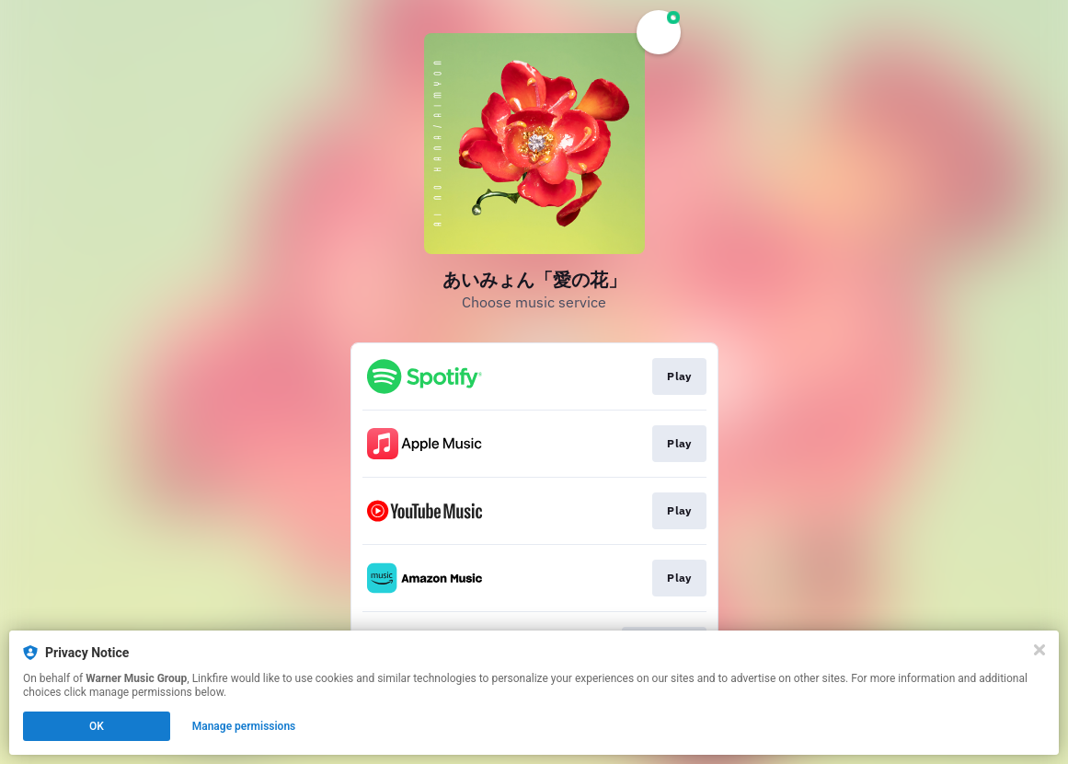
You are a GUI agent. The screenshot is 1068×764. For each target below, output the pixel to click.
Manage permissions (244, 726)
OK (96, 726)
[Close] (1039, 650)
